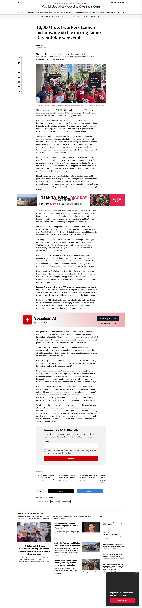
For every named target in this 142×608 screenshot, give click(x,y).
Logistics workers (29, 516)
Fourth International (46, 16)
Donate (100, 16)
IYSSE (74, 16)
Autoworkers (20, 516)
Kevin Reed (39, 46)
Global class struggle (42, 501)
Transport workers (79, 516)
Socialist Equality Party (63, 16)
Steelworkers (88, 516)
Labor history (55, 518)
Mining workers (98, 516)
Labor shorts (64, 518)
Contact (113, 2)
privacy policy (89, 451)
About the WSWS (82, 16)
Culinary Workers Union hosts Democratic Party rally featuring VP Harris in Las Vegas (46, 477)
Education (59, 516)
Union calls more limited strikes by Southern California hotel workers (88, 477)
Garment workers (45, 518)
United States (55, 501)
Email (46, 442)
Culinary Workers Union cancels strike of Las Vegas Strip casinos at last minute (67, 477)
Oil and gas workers (22, 518)
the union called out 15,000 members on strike (63, 287)
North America (66, 501)
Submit (71, 459)
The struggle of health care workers (45, 516)
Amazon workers (67, 516)
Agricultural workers (34, 518)
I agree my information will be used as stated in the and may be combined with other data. (72, 452)
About (119, 2)
